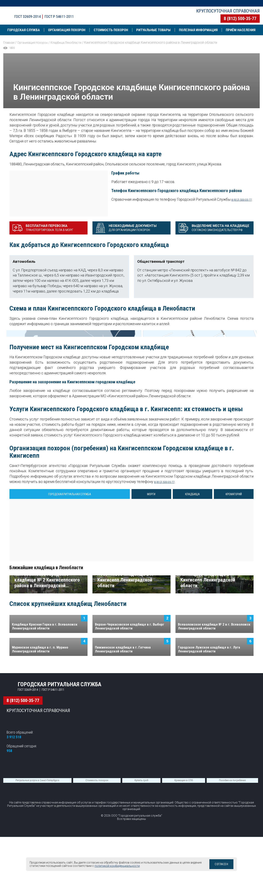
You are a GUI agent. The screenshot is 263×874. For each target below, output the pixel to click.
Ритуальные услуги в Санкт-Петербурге (37, 855)
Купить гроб (141, 855)
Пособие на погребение (232, 855)
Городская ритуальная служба (72, 12)
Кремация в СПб (183, 855)
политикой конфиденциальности (128, 865)
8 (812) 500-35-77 (240, 18)
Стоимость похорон (96, 855)
